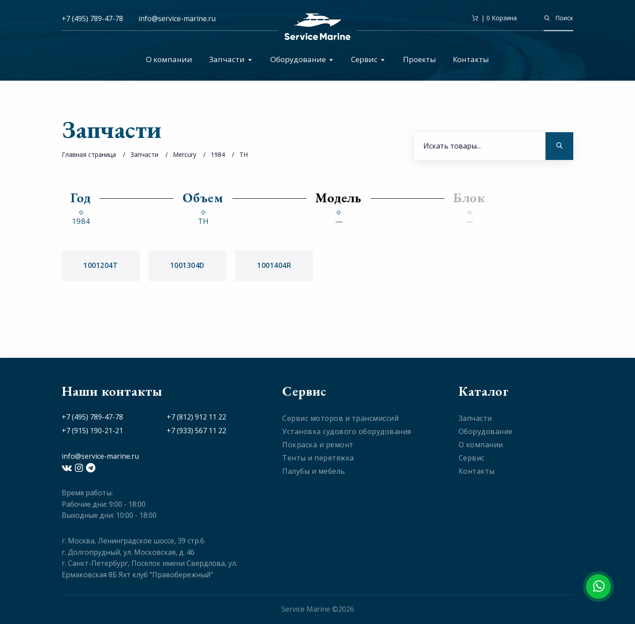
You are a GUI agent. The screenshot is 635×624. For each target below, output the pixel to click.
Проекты (419, 59)
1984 (218, 154)
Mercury (184, 154)
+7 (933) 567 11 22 (196, 430)
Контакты (471, 59)
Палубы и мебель (313, 471)
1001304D (187, 265)
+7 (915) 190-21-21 (92, 430)
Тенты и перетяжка (318, 458)
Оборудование (301, 59)
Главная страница (89, 154)
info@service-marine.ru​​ (177, 18)
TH (243, 154)
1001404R (274, 265)
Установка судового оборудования (346, 431)
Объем (203, 197)
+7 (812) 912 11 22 (196, 417)
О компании (169, 59)
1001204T (100, 265)
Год (81, 197)
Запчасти (230, 59)
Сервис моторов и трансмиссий (340, 418)
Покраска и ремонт (318, 444)
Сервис (368, 59)
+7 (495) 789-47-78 (92, 18)
